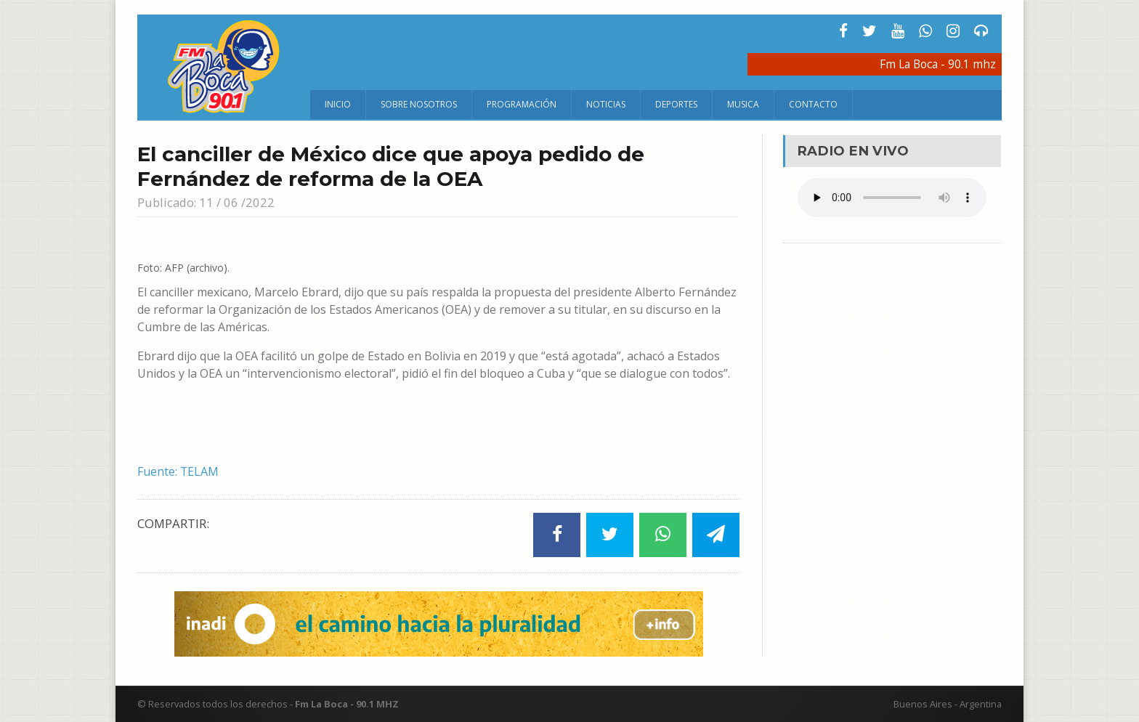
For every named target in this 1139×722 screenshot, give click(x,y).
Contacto (813, 104)
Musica (743, 104)
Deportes (676, 104)
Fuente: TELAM (178, 471)
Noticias (605, 104)
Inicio (338, 104)
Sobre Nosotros (419, 104)
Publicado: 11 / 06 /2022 (206, 202)
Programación (521, 104)
